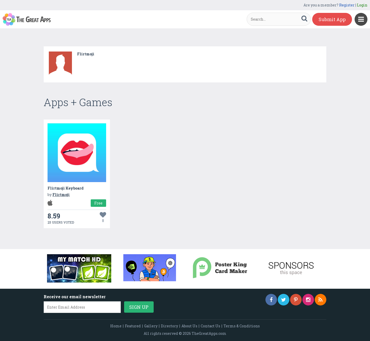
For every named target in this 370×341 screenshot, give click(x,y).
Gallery (151, 325)
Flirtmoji (85, 54)
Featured (133, 325)
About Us (189, 325)
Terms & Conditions (242, 325)
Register (347, 5)
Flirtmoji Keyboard (66, 188)
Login (362, 5)
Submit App (332, 19)
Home (116, 325)
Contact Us (210, 325)
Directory (169, 325)
